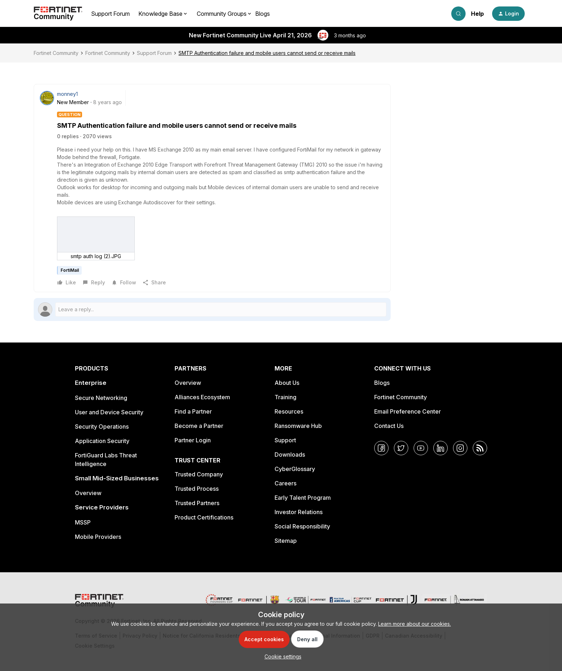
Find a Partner (193, 411)
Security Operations (102, 426)
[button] (508, 13)
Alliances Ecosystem (202, 397)
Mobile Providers (98, 536)
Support (285, 440)
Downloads (290, 454)
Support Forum (110, 13)
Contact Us (389, 425)
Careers (285, 483)
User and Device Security (109, 412)
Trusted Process (197, 488)
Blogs (262, 13)
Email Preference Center (407, 411)
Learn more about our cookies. (414, 624)
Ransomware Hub (298, 425)
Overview (88, 493)
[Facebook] (381, 448)
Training (285, 397)
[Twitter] (401, 448)
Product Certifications (204, 517)
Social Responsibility (302, 526)
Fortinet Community (56, 53)
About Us (287, 382)
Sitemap (286, 540)
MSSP (83, 522)
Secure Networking (101, 397)
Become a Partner (199, 425)
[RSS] (480, 448)
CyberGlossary (295, 468)
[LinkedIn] (440, 448)
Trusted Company (199, 474)
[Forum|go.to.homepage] (58, 13)
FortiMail (70, 270)
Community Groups (222, 13)
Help (477, 13)
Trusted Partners (197, 503)
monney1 (67, 94)
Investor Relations (299, 512)
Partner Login (193, 440)
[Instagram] (460, 448)
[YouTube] (421, 448)
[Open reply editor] (212, 309)
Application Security (102, 440)
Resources (289, 411)
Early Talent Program (303, 497)
